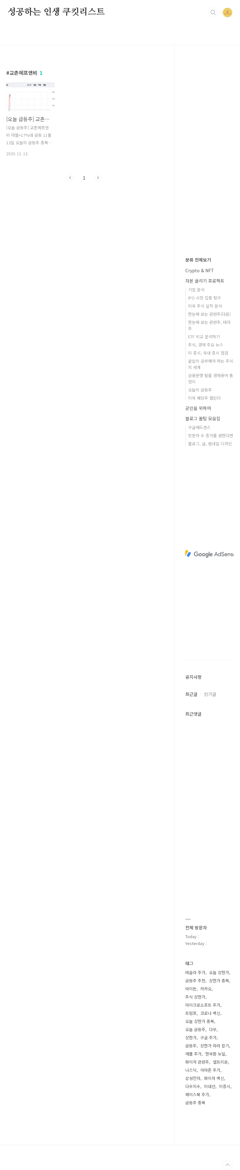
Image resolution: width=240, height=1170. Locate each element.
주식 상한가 (195, 997)
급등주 (191, 1046)
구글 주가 (208, 1037)
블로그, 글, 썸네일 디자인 (210, 444)
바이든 (191, 989)
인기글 (210, 694)
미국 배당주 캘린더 (204, 398)
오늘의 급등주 (200, 390)
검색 (213, 12)
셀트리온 (220, 1062)
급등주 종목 (195, 1103)
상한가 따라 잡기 (214, 1046)
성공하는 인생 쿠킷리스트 (56, 12)
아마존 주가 (210, 1070)
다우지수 (192, 1086)
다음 (98, 177)
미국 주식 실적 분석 (205, 306)
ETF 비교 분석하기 (204, 337)
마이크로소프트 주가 (202, 1005)
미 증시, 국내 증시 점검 (208, 353)
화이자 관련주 (197, 1062)
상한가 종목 (219, 981)
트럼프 (191, 1013)
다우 (213, 1029)
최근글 (191, 694)
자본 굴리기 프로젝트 (204, 281)
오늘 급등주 (195, 1029)
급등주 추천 (195, 981)
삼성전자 (192, 1078)
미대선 (209, 1086)
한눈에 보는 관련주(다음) (209, 314)
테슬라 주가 (195, 972)
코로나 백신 (210, 1013)
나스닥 (191, 1070)
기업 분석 (196, 290)
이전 (70, 177)
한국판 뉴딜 (215, 1054)
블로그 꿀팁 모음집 (202, 418)
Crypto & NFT (199, 270)
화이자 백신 (214, 1078)
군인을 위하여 (198, 408)
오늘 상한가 (219, 972)
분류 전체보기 (198, 260)
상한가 (191, 1037)
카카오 (206, 989)
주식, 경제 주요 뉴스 (205, 345)
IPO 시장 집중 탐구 (204, 298)
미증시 (224, 1086)
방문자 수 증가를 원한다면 (210, 435)
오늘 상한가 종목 (199, 1021)
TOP (227, 1165)
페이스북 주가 (197, 1094)
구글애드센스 (199, 427)
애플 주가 (193, 1054)
